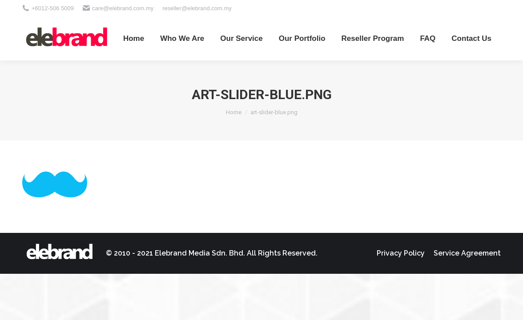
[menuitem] (133, 38)
